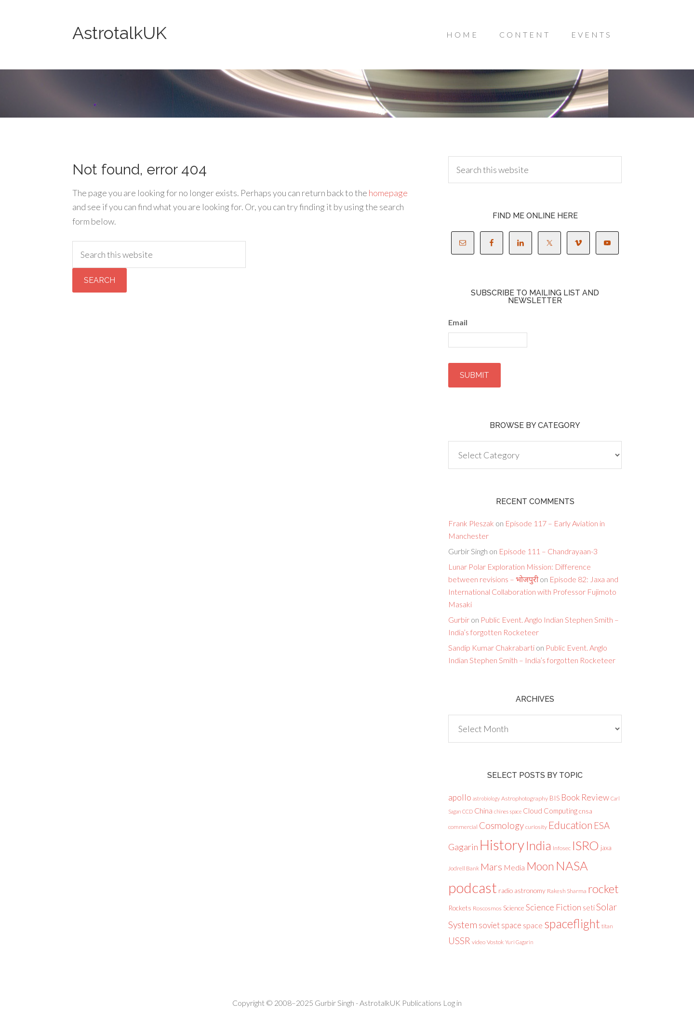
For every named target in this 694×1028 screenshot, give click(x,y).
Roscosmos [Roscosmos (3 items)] (487, 907)
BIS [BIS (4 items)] (554, 797)
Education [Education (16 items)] (570, 824)
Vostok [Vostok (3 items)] (495, 942)
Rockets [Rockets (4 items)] (459, 907)
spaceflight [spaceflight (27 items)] (572, 924)
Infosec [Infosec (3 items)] (562, 847)
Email (457, 322)
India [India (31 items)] (538, 845)
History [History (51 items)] (502, 844)
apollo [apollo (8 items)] (459, 797)
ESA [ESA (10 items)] (602, 824)
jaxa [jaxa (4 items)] (606, 847)
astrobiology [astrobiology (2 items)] (486, 798)
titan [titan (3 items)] (607, 926)
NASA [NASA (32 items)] (572, 865)
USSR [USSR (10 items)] (459, 940)
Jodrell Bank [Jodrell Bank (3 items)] (463, 868)
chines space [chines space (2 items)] (507, 811)
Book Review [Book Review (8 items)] (585, 797)
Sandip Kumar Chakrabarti (491, 647)
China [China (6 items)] (483, 809)
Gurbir (458, 619)
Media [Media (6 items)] (514, 867)
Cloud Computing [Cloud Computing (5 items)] (550, 810)
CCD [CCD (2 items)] (467, 811)
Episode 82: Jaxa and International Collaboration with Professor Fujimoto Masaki (533, 591)
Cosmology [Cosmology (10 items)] (501, 824)
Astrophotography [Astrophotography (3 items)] (524, 797)
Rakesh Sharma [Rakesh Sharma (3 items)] (567, 890)
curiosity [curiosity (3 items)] (536, 826)
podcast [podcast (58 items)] (472, 887)
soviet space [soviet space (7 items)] (500, 925)
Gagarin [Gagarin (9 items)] (463, 846)
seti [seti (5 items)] (589, 907)
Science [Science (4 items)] (513, 907)
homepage (388, 192)
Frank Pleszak (471, 522)
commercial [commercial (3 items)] (463, 826)
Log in (452, 1002)
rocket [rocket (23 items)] (603, 888)
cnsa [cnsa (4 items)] (585, 810)
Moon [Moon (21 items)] (540, 866)
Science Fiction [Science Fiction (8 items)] (553, 907)
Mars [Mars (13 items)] (491, 866)
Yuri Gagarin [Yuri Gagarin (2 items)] (519, 942)
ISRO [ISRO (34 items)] (585, 845)
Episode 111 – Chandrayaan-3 (548, 550)
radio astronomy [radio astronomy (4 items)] (522, 890)
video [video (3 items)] (478, 942)
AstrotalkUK (119, 33)
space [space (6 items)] (533, 925)
